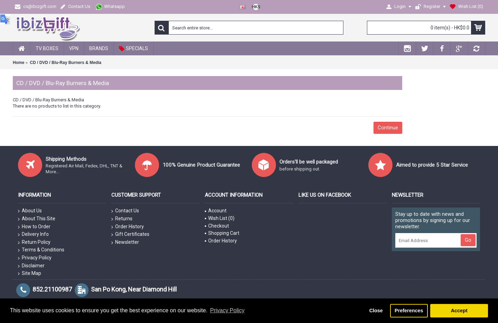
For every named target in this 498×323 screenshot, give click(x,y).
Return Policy (34, 242)
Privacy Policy (35, 258)
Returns (121, 219)
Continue (388, 127)
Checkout (217, 226)
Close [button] (376, 310)
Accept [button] (459, 310)
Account (216, 210)
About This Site (36, 219)
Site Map (29, 273)
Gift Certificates (130, 234)
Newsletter (125, 242)
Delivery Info (33, 234)
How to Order (34, 227)
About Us (30, 211)
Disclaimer (31, 266)
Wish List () (219, 218)
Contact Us (125, 211)
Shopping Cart (222, 233)
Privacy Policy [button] (227, 310)
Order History (127, 227)
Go (468, 240)
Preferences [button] (409, 310)
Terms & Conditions (41, 250)
